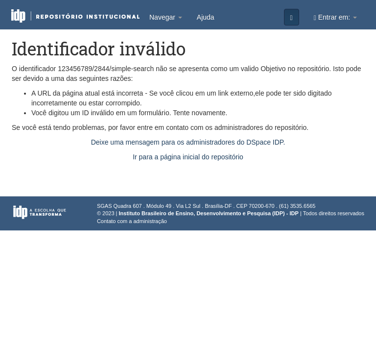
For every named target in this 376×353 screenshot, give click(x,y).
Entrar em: (335, 17)
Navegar (165, 17)
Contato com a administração (132, 221)
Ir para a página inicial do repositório (188, 157)
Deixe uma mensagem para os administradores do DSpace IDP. (188, 142)
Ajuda (205, 17)
